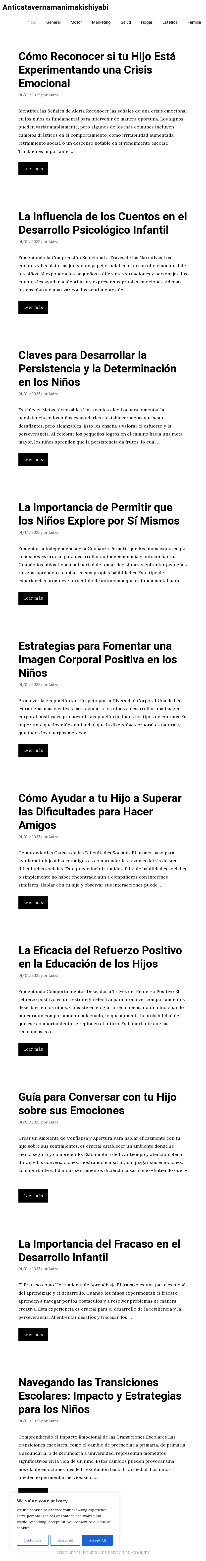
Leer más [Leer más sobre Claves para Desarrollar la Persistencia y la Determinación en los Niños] (33, 459)
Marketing (101, 22)
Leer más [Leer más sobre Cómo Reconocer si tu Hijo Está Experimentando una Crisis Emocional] (33, 168)
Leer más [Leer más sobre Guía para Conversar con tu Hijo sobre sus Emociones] (33, 1196)
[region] (64, 1522)
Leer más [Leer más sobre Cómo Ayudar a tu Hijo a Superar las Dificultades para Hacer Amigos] (33, 902)
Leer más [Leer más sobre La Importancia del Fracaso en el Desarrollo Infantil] (33, 1334)
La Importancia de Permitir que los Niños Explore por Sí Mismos (99, 514)
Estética (170, 22)
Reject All (65, 1540)
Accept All (97, 1540)
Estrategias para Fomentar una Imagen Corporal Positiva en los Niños (97, 659)
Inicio (31, 22)
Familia (194, 22)
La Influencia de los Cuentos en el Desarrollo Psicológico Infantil (102, 223)
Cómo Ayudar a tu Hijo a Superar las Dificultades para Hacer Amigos (100, 812)
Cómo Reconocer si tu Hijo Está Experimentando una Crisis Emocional (97, 70)
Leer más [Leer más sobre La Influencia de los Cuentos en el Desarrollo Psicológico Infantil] (33, 307)
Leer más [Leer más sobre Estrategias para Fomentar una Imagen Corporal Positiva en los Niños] (33, 750)
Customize (33, 1540)
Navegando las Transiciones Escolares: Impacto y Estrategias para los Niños (100, 1396)
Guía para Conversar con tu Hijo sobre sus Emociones (97, 1104)
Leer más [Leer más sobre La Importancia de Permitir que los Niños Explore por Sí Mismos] (33, 598)
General (53, 22)
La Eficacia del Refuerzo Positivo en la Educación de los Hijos (100, 957)
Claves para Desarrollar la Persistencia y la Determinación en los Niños (97, 369)
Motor (76, 22)
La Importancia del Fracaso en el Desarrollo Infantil (99, 1251)
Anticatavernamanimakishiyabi (55, 7)
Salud (126, 22)
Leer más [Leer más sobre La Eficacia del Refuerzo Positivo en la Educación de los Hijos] (33, 1049)
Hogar (147, 22)
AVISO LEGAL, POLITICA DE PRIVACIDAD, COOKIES (103, 1552)
